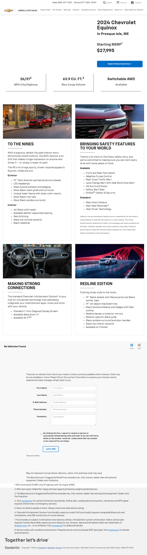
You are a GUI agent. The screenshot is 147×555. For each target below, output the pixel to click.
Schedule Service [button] (88, 10)
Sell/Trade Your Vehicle (133, 10)
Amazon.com (20, 526)
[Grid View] (131, 347)
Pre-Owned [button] (57, 10)
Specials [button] (67, 10)
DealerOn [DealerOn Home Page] (42, 548)
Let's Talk (51, 449)
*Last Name (41, 395)
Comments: (42, 417)
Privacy (59, 548)
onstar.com (26, 501)
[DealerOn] (12, 548)
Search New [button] (45, 10)
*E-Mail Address (39, 402)
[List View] (139, 347)
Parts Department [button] (105, 10)
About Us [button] (118, 10)
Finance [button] (76, 10)
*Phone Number (40, 409)
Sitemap (51, 548)
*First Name (41, 388)
